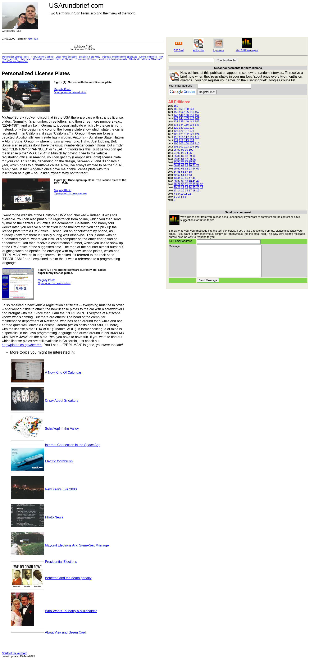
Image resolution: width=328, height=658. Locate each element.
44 (178, 178)
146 (192, 118)
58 (190, 171)
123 (192, 134)
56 (182, 171)
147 (197, 118)
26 (197, 187)
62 (186, 168)
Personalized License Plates (15, 57)
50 (178, 174)
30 (182, 184)
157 (197, 112)
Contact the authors (14, 653)
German (33, 38)
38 (182, 181)
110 (197, 143)
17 (190, 190)
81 (182, 159)
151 (192, 115)
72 (197, 165)
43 (175, 178)
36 (175, 181)
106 (176, 143)
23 (186, 187)
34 (197, 184)
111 (176, 140)
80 (178, 159)
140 (186, 121)
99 (186, 149)
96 (175, 149)
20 (175, 187)
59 (175, 168)
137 (197, 124)
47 (190, 178)
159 (181, 108)
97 (178, 149)
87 (182, 156)
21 (178, 187)
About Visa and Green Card (15, 61)
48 (193, 178)
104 (192, 146)
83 (190, 159)
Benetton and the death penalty (112, 59)
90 (193, 156)
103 (186, 146)
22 (182, 187)
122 (186, 134)
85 (175, 156)
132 (192, 127)
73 (175, 162)
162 (176, 105)
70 (190, 165)
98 (182, 149)
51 (182, 174)
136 (192, 124)
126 (181, 130)
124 (197, 134)
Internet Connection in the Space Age (119, 57)
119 (197, 137)
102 (181, 146)
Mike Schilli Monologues (247, 50)
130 (181, 127)
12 (189, 193)
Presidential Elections (86, 59)
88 (186, 156)
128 (192, 130)
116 (181, 137)
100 (191, 149)
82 (186, 159)
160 (186, 108)
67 (178, 165)
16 (186, 190)
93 (182, 152)
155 (186, 112)
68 (182, 165)
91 (175, 152)
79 (175, 159)
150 (186, 115)
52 (186, 174)
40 (190, 181)
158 (176, 108)
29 (178, 184)
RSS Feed (178, 50)
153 (176, 112)
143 (176, 118)
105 (197, 146)
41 (193, 181)
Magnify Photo (62, 89)
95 (190, 152)
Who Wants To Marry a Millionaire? (145, 59)
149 (181, 115)
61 (182, 168)
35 (201, 184)
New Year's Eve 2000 (61, 489)
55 (178, 171)
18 (193, 190)
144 (181, 118)
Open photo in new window (70, 92)
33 (193, 184)
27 (201, 187)
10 (181, 193)
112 (181, 140)
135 (186, 124)
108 (186, 143)
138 (176, 121)
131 (186, 127)
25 (193, 187)
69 (186, 165)
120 (176, 134)
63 (190, 168)
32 (190, 184)
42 (197, 181)
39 (186, 181)
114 (192, 140)
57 (186, 171)
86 (178, 156)
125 (176, 130)
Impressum (218, 50)
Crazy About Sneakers (66, 57)
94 (186, 152)
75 (182, 162)
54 (175, 171)
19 (197, 190)
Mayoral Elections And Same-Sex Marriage (53, 59)
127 (186, 130)
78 (193, 162)
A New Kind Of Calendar (42, 57)
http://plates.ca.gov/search (22, 345)
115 (176, 137)
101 (176, 146)
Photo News (25, 59)
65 (197, 168)
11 (185, 193)
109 (192, 143)
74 (178, 162)
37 (178, 181)
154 (181, 112)
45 (182, 178)
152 (197, 115)
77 (190, 162)
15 (182, 190)
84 (193, 159)
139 (181, 121)
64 (193, 168)
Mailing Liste (198, 50)
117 (186, 137)
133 (176, 124)
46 (186, 178)
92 (178, 152)
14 (178, 190)
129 (176, 127)
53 (190, 174)
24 (190, 187)
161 (192, 108)
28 (175, 184)
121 (181, 134)
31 (186, 184)
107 (181, 143)
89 (190, 156)
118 (192, 137)
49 (175, 174)
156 (192, 112)
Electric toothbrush (148, 57)
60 (178, 168)
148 (176, 115)
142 (197, 121)
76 (186, 162)
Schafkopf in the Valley (89, 57)
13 (175, 190)
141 (192, 121)
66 (175, 165)
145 (186, 118)
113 (186, 140)
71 (193, 165)
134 (181, 124)
